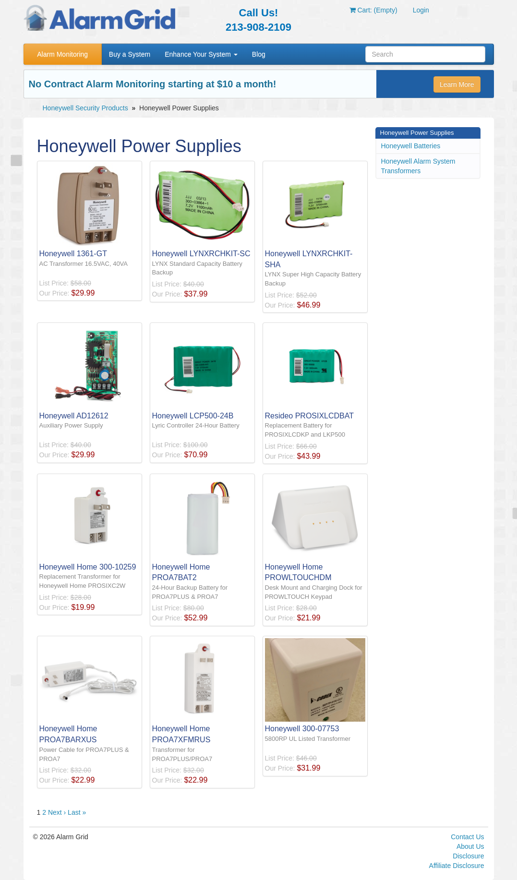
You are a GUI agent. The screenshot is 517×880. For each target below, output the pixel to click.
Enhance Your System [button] (201, 54)
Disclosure (468, 856)
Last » (77, 812)
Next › (57, 812)
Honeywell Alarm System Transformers (418, 166)
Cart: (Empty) (373, 10)
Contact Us (467, 837)
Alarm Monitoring (62, 54)
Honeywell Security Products (85, 108)
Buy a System (129, 54)
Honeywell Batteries (411, 146)
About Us (470, 846)
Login (421, 10)
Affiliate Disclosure (456, 865)
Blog (258, 54)
